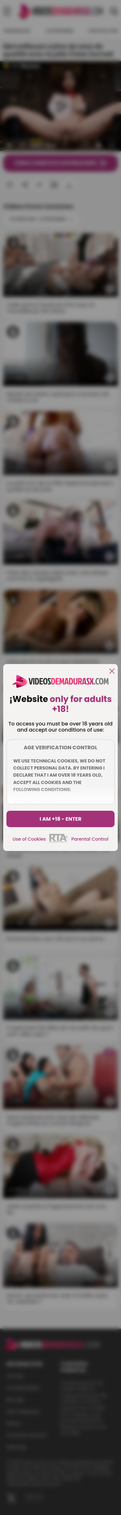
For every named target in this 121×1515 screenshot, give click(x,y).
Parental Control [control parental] (89, 839)
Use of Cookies (29, 839)
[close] (112, 672)
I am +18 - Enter (61, 819)
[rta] (58, 841)
